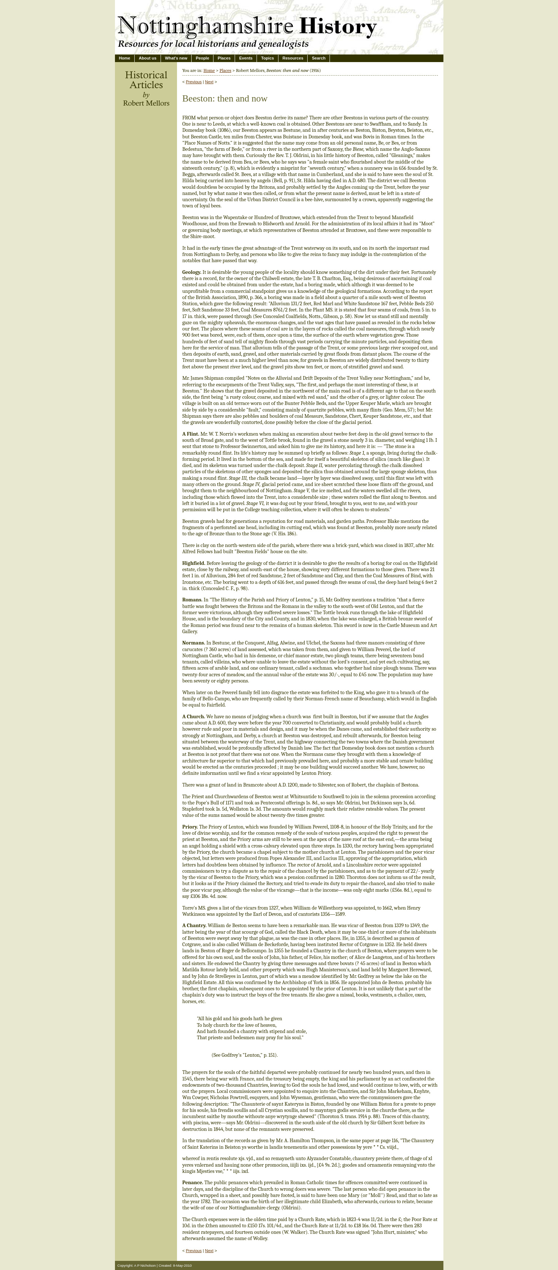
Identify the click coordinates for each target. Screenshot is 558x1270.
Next (209, 82)
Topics (267, 58)
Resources (292, 58)
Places (224, 58)
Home (124, 58)
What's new (176, 58)
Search (319, 58)
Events (246, 58)
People (202, 58)
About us (147, 58)
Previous (194, 82)
